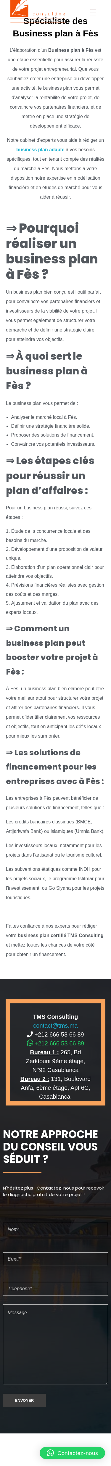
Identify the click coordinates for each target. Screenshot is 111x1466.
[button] (72, 1453)
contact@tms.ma (55, 1025)
